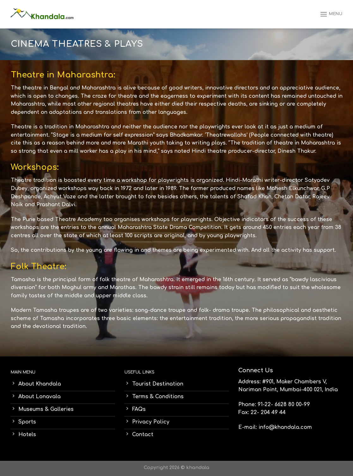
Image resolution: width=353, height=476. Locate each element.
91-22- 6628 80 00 (279, 404)
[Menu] (331, 14)
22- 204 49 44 (268, 412)
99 (307, 404)
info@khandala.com (285, 427)
